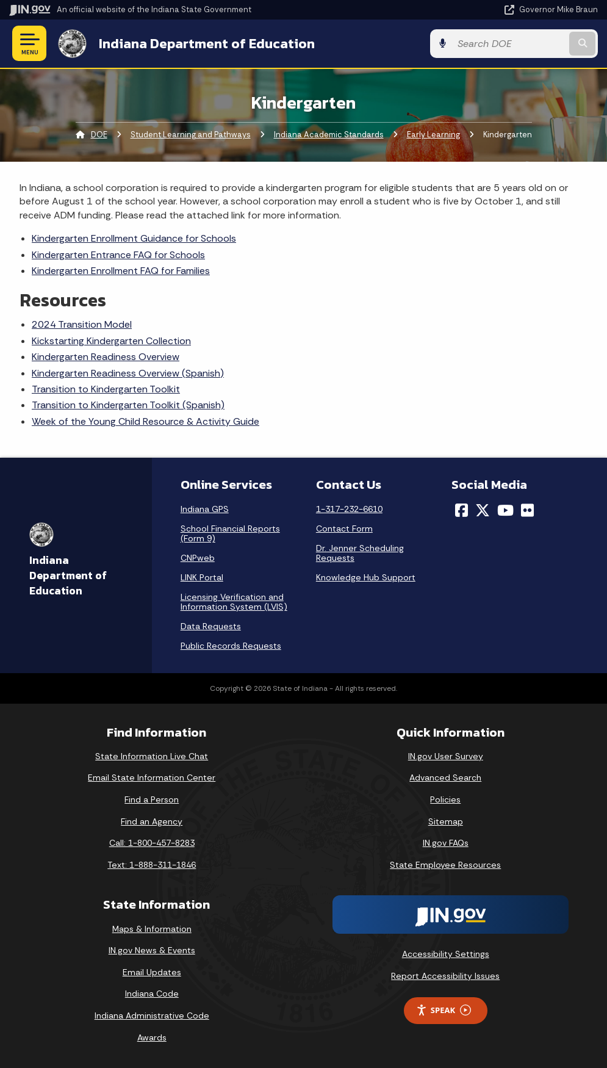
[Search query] (509, 44)
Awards (152, 1037)
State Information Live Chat (151, 756)
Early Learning (433, 134)
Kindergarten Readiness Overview (105, 356)
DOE (99, 134)
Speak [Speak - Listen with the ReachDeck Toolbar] (443, 1010)
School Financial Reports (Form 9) (230, 533)
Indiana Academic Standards (329, 134)
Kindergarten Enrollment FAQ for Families (121, 270)
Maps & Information (152, 928)
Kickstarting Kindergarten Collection (111, 340)
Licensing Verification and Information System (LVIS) (234, 601)
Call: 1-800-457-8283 (152, 842)
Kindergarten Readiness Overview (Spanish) (128, 373)
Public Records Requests (231, 645)
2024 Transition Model (82, 324)
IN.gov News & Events (152, 950)
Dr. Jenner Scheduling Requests (360, 553)
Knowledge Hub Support (365, 577)
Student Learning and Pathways (191, 134)
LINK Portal (202, 577)
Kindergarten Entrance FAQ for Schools (118, 254)
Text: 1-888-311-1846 (151, 864)
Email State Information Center (151, 777)
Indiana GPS (205, 508)
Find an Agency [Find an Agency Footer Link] (151, 821)
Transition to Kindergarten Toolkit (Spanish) (128, 405)
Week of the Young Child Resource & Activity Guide (145, 421)
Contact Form (344, 528)
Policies (445, 799)
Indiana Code (152, 993)
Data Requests (211, 626)
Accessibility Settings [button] (445, 953)
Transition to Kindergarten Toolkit (106, 389)
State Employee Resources (445, 864)
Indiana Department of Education (207, 43)
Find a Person (151, 799)
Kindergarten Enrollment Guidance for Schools (134, 238)
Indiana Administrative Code (152, 1015)
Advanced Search (445, 777)
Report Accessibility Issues (445, 975)
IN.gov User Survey (445, 756)
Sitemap (445, 821)
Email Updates (152, 972)
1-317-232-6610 (349, 508)
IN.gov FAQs (446, 842)
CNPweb (198, 557)
